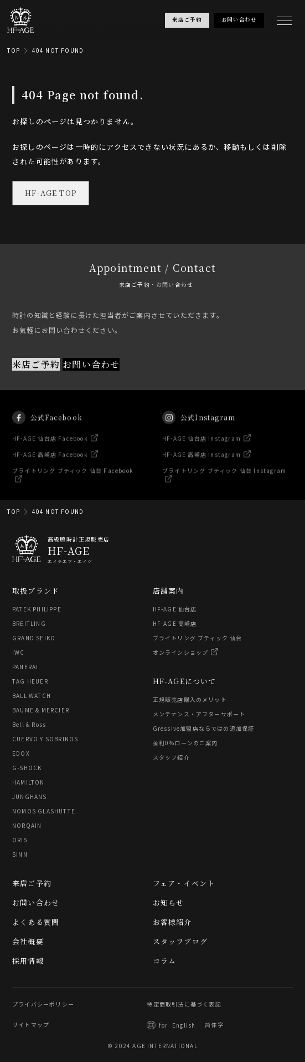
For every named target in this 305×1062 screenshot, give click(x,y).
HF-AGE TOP (50, 193)
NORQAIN (27, 825)
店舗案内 (168, 590)
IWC (18, 652)
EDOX (21, 753)
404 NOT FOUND (58, 50)
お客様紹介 (172, 922)
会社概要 (28, 941)
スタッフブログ (180, 941)
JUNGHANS (29, 796)
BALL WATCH (31, 695)
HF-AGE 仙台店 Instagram (201, 445)
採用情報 (28, 960)
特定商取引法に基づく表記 (184, 1004)
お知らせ (168, 902)
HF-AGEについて (184, 681)
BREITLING (29, 623)
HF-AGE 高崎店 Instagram (201, 461)
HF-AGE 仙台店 (175, 609)
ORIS (20, 840)
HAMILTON (28, 782)
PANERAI (25, 667)
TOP (13, 50)
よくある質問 (35, 922)
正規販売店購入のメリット (190, 699)
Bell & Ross (29, 724)
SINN (20, 854)
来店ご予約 (36, 363)
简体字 (214, 1024)
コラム (165, 960)
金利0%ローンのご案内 (185, 743)
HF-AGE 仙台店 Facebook (50, 445)
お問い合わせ (91, 363)
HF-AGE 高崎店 (175, 623)
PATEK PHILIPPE (36, 609)
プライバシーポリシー (43, 1004)
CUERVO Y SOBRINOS (45, 739)
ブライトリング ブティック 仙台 (197, 638)
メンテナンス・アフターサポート (199, 714)
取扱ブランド (35, 590)
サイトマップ (30, 1024)
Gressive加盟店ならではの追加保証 (204, 728)
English (183, 1025)
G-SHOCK (27, 767)
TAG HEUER (30, 681)
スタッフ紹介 (171, 757)
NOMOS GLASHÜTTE (43, 811)
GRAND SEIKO (33, 638)
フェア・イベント (184, 883)
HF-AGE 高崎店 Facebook (50, 461)
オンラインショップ (181, 652)
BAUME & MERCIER (40, 710)
